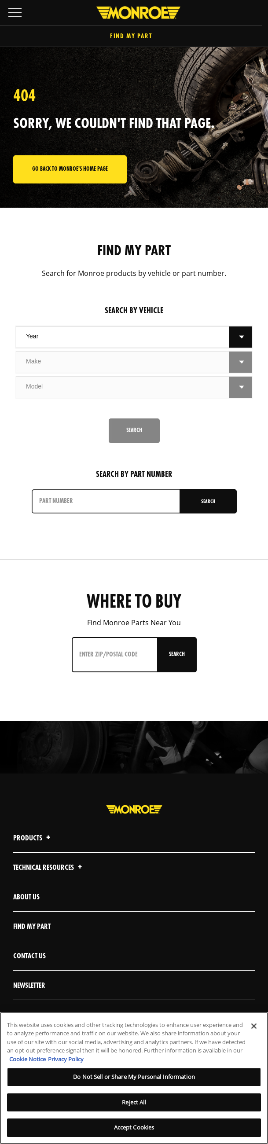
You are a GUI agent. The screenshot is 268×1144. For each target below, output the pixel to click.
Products (33, 838)
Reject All (134, 1102)
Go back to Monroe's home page (70, 169)
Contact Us (29, 956)
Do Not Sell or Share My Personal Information (134, 1077)
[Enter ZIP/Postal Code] (116, 654)
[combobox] (122, 337)
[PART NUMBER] (106, 501)
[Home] (134, 12)
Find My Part (134, 36)
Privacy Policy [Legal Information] (66, 1059)
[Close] (254, 1026)
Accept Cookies (134, 1127)
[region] (134, 1078)
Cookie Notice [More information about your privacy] (27, 1059)
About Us (26, 897)
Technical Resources (48, 868)
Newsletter (29, 986)
